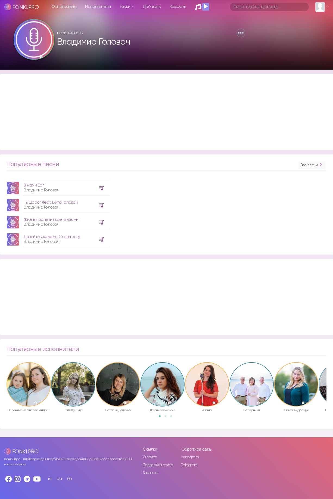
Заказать (177, 7)
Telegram (189, 465)
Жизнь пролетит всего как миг (52, 220)
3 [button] (173, 418)
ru (50, 479)
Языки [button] (125, 7)
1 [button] (161, 418)
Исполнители (98, 7)
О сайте (150, 457)
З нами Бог (34, 185)
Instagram (190, 457)
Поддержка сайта (158, 465)
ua (59, 479)
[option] (57, 211)
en (69, 479)
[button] (241, 33)
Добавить (152, 7)
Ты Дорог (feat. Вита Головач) (51, 202)
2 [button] (167, 418)
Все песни (311, 165)
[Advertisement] (163, 112)
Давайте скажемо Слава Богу (52, 237)
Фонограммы (64, 7)
